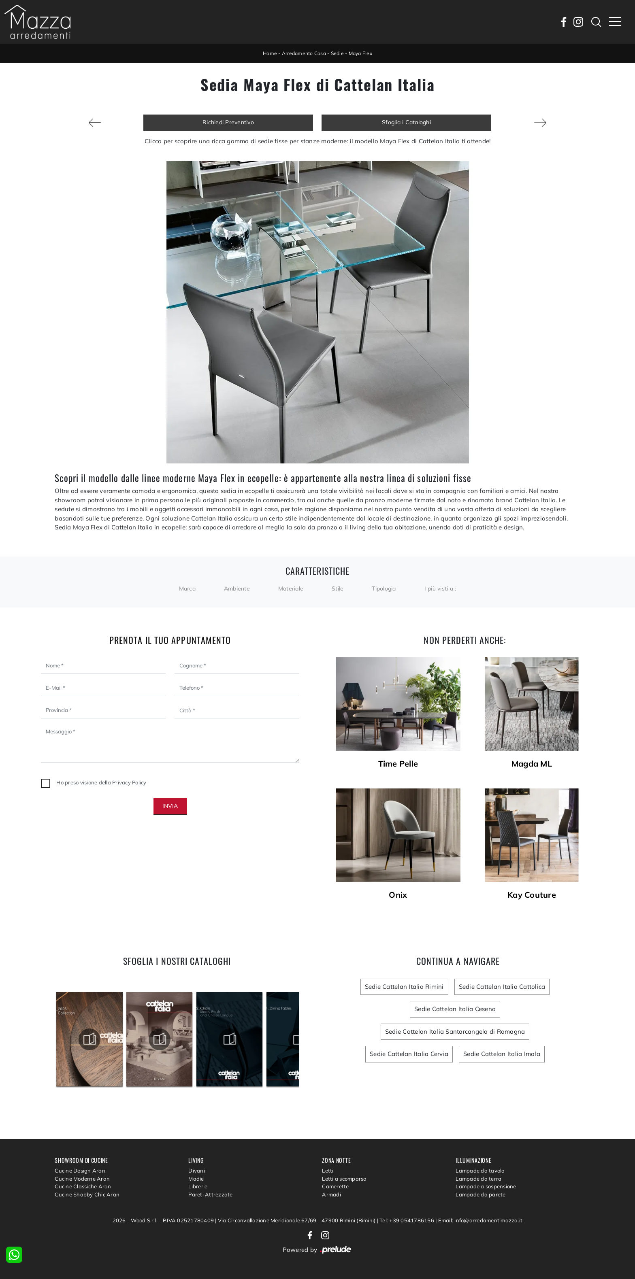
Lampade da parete (480, 1194)
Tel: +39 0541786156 (407, 1220)
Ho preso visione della (101, 782)
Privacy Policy (129, 782)
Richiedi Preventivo (228, 122)
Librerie (197, 1186)
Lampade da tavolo (480, 1170)
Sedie (337, 53)
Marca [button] (187, 588)
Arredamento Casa (304, 53)
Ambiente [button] (237, 588)
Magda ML (531, 764)
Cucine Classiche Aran (83, 1186)
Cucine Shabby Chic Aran (87, 1194)
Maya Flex (360, 53)
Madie (196, 1178)
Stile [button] (337, 588)
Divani (196, 1170)
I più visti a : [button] (440, 588)
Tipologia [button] (384, 588)
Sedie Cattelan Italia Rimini (404, 986)
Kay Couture (531, 895)
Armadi (331, 1194)
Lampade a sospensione (486, 1186)
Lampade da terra (478, 1178)
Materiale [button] (290, 588)
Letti (327, 1170)
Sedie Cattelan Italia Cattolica (502, 986)
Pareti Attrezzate (210, 1194)
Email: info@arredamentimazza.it (480, 1220)
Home (270, 53)
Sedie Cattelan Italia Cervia (409, 1054)
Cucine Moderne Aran (82, 1178)
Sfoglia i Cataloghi (406, 122)
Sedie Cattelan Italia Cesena (455, 1009)
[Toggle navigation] (615, 22)
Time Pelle (398, 764)
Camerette (335, 1186)
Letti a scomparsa (344, 1178)
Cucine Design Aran (80, 1170)
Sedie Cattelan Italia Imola (501, 1054)
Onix (398, 895)
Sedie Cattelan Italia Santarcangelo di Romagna (455, 1031)
